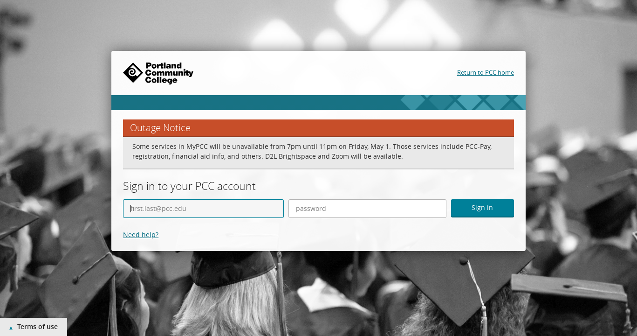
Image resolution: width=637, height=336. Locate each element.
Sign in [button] (482, 207)
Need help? (140, 234)
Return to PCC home (485, 72)
